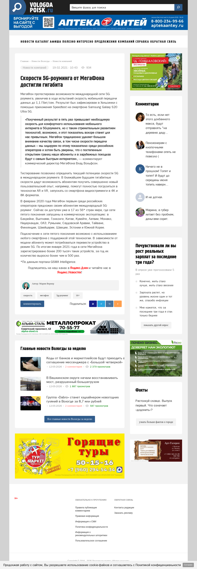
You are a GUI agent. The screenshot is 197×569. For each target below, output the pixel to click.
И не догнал (154, 197)
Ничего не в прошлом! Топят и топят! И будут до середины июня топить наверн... (158, 175)
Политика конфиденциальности (91, 527)
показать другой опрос (156, 325)
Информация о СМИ (85, 521)
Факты (142, 390)
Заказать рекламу (123, 513)
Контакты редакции (124, 507)
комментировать (32, 303)
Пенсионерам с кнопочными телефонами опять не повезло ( (161, 149)
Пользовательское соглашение (91, 540)
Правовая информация (87, 516)
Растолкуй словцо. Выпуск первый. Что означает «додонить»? (154, 405)
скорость (27, 295)
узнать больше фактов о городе (156, 422)
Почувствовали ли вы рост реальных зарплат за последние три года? (156, 254)
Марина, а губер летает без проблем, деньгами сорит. (160, 214)
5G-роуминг (62, 295)
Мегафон (44, 295)
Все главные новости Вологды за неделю (69, 419)
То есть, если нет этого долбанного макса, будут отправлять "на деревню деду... (158, 123)
